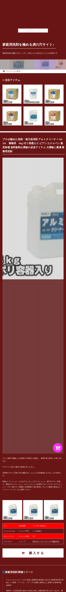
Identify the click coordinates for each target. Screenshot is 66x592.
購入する (33, 553)
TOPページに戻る (12, 71)
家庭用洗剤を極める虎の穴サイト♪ (28, 44)
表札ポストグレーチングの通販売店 (46, 541)
